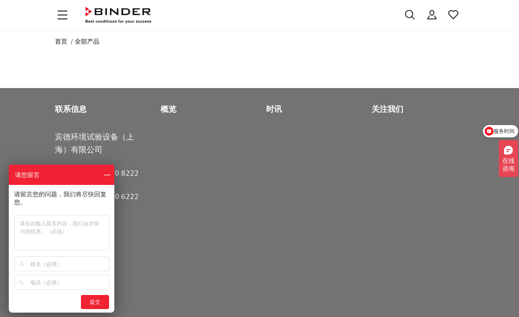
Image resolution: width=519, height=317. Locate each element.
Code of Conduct (284, 298)
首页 (61, 41)
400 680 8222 (115, 228)
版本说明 (411, 298)
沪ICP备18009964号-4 (169, 298)
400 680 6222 (115, 252)
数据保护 (239, 298)
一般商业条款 (334, 298)
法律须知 (376, 298)
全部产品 (87, 41)
